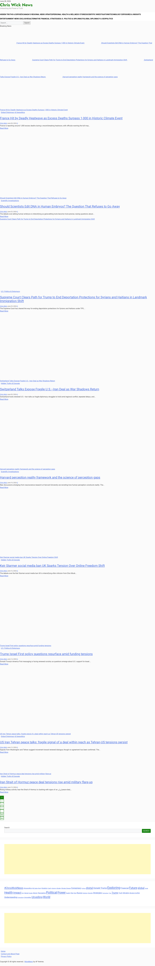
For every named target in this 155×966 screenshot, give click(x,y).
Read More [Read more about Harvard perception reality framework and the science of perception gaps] (4, 491)
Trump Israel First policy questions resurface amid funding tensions (25, 649)
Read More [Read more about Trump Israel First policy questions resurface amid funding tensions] (4, 667)
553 (2, 818)
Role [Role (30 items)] (75, 896)
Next (2, 821)
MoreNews (29, 965)
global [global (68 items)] (141, 891)
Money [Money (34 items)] (35, 896)
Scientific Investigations (102, 15)
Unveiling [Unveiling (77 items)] (37, 900)
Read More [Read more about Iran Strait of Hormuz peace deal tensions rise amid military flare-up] (4, 795)
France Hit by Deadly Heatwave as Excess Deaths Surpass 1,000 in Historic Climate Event (42, 46)
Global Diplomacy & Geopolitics (102, 21)
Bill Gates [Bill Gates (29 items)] (35, 891)
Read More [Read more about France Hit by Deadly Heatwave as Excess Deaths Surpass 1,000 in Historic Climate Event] (4, 131)
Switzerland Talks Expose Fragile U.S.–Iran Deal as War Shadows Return (27, 384)
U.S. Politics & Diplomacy (74, 21)
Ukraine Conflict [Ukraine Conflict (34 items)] (134, 896)
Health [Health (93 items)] (8, 895)
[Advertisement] (68, 862)
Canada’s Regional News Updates (40, 15)
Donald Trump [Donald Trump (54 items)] (100, 891)
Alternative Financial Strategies (46, 21)
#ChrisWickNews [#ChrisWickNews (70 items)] (13, 890)
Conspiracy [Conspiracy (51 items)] (76, 891)
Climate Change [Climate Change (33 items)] (66, 891)
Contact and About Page (10, 957)
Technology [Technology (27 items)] (105, 896)
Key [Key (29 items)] (23, 896)
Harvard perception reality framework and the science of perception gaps (82, 80)
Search (7, 831)
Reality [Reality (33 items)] (68, 896)
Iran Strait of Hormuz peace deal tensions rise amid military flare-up (25, 777)
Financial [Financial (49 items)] (125, 891)
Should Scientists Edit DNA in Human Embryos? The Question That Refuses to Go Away (33, 201)
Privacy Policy (6, 959)
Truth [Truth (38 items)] (120, 896)
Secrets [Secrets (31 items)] (90, 896)
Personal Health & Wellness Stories (73, 15)
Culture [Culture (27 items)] (84, 891)
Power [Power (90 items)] (62, 895)
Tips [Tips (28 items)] (110, 896)
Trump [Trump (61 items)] (115, 895)
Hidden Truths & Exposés (12, 15)
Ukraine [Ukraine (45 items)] (126, 896)
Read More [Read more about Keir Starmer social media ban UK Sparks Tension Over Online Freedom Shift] (4, 579)
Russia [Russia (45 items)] (79, 896)
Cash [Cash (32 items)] (49, 891)
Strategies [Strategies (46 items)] (97, 896)
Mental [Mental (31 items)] (26, 896)
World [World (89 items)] (46, 900)
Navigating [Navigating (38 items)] (42, 896)
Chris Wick (3, 126)
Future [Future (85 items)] (133, 890)
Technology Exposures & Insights (130, 15)
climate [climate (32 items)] (58, 891)
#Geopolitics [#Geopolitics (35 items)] (28, 891)
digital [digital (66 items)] (89, 891)
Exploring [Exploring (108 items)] (113, 891)
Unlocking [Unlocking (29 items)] (21, 900)
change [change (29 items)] (53, 891)
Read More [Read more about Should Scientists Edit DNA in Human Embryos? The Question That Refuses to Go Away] (4, 220)
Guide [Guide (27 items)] (146, 891)
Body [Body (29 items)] (39, 891)
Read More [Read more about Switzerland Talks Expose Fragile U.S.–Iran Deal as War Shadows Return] (4, 402)
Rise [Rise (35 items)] (72, 896)
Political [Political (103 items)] (51, 895)
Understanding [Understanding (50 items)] (10, 900)
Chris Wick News (16, 5)
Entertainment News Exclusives (15, 21)
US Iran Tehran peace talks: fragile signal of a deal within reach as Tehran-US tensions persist (35, 737)
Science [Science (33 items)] (85, 896)
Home (3, 954)
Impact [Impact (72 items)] (17, 895)
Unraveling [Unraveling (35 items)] (27, 900)
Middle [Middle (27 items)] (31, 896)
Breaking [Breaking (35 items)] (44, 891)
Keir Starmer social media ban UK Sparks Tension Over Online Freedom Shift (29, 560)
